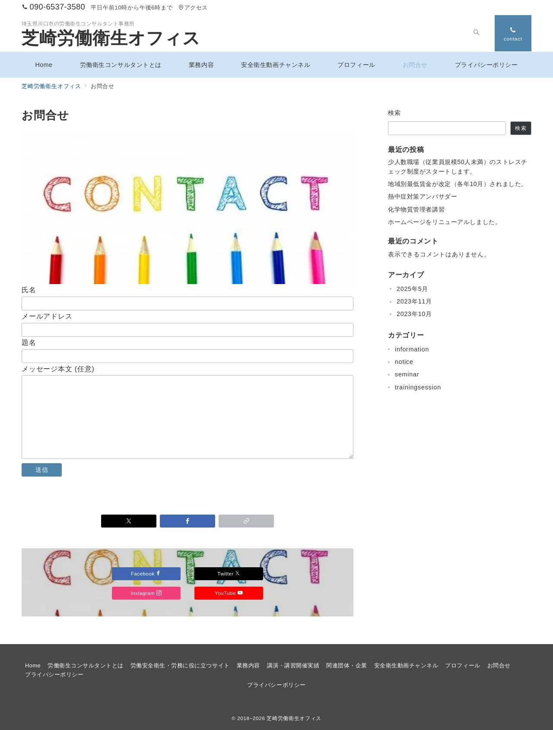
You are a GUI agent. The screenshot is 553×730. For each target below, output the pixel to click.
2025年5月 (412, 288)
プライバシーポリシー (276, 685)
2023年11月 (414, 301)
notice (404, 361)
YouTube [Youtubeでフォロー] (229, 593)
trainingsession (418, 387)
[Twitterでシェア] (128, 521)
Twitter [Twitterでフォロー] (229, 573)
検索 (394, 112)
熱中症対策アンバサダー (422, 196)
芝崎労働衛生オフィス (111, 37)
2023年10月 (414, 313)
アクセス (192, 7)
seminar (407, 374)
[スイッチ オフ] (476, 33)
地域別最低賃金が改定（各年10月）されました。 (458, 183)
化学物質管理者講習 (416, 209)
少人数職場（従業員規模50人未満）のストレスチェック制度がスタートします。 (458, 166)
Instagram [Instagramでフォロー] (146, 593)
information (412, 349)
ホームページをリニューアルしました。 (444, 221)
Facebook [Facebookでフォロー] (146, 573)
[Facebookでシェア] (187, 521)
